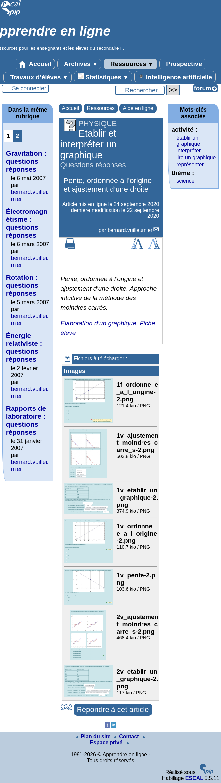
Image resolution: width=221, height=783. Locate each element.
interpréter (188, 150)
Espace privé (117, 740)
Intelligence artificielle (175, 77)
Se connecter (29, 88)
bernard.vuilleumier (130, 230)
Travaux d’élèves (37, 77)
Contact (127, 736)
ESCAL (194, 778)
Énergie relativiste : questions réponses (24, 347)
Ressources (130, 64)
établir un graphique (188, 141)
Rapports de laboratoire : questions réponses (26, 420)
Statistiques (103, 77)
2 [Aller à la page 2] (17, 135)
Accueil (35, 64)
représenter (190, 164)
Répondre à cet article (113, 709)
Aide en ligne (138, 108)
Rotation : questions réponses (22, 285)
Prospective (182, 64)
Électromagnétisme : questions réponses (26, 223)
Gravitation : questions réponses (26, 161)
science (185, 181)
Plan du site (94, 736)
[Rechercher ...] (140, 90)
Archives (79, 64)
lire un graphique (196, 157)
